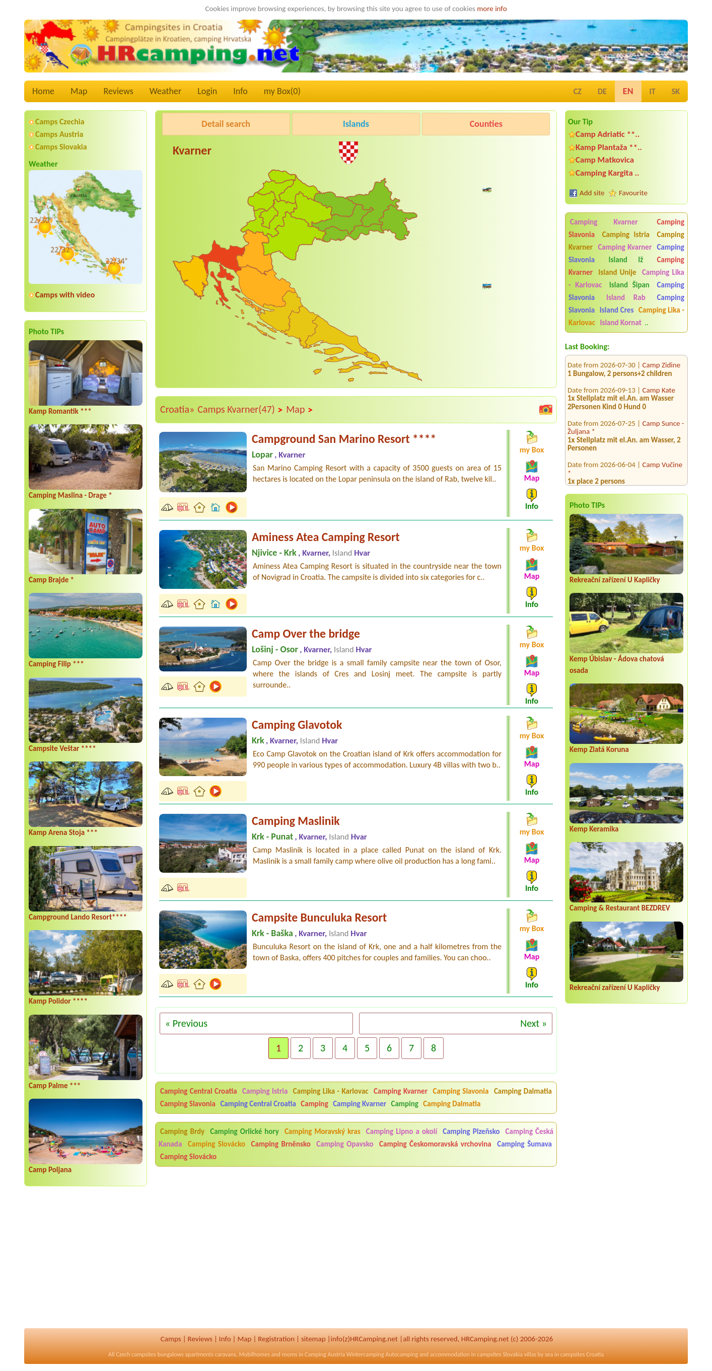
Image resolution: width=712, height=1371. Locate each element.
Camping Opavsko (344, 1144)
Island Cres (617, 310)
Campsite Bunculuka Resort (319, 917)
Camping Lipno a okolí (401, 1131)
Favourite (633, 192)
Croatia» (177, 409)
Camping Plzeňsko (471, 1131)
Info (240, 91)
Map (78, 91)
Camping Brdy (182, 1131)
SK (676, 91)
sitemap (313, 1338)
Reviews (118, 91)
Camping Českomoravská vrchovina (435, 1144)
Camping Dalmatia (523, 1091)
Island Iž (626, 259)
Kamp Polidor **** (58, 1001)
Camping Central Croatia (198, 1091)
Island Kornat (620, 322)
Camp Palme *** (55, 1085)
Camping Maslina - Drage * (70, 495)
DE (602, 91)
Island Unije (617, 272)
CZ (578, 91)
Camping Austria (325, 1354)
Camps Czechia (60, 121)
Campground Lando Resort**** (78, 917)
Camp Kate (659, 377)
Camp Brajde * (51, 579)
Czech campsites (136, 1354)
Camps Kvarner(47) (240, 409)
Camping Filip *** (56, 663)
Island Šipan (629, 284)
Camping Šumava (524, 1144)
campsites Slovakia (500, 1354)
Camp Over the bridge (306, 633)
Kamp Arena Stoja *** (63, 832)
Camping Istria (626, 234)
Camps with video (65, 294)
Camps (171, 1338)
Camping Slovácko (216, 1144)
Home (43, 91)
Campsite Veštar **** (62, 748)
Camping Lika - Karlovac (331, 1091)
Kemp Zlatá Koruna (599, 749)
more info (492, 8)
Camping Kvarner (604, 221)
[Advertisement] (367, 294)
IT (653, 91)
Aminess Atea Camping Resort (326, 536)
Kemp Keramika (593, 828)
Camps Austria (59, 134)
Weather (165, 91)
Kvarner (192, 150)
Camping (315, 1103)
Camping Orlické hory (244, 1131)
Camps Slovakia (61, 146)
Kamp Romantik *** (60, 411)
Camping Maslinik (296, 820)
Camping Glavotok (297, 724)
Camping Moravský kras (322, 1131)
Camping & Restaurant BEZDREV (619, 907)
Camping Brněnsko (281, 1144)
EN (628, 91)
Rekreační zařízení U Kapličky (614, 579)
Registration (276, 1338)
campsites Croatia (582, 1354)
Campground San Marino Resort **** (344, 438)
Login (207, 91)
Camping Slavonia (460, 1091)
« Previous (186, 1023)
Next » (533, 1023)
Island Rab (626, 297)
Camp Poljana (50, 1169)
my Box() (282, 91)
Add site (592, 192)
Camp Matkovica (605, 160)
